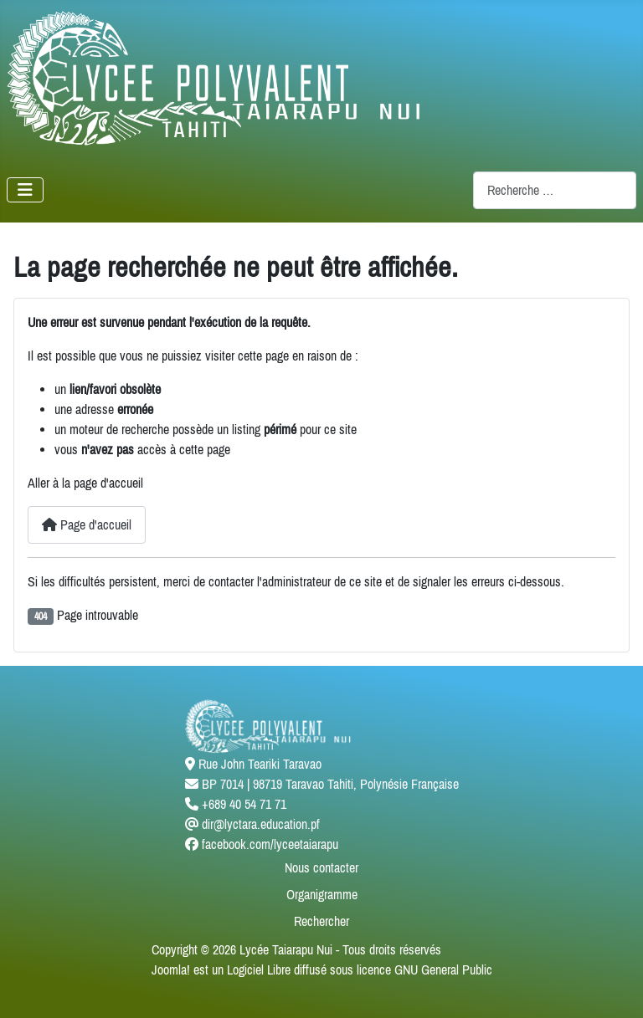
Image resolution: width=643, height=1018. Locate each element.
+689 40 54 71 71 (244, 803)
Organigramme (322, 894)
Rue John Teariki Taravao (260, 763)
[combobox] (554, 190)
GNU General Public (443, 969)
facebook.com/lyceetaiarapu (270, 844)
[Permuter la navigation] (25, 189)
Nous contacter (321, 867)
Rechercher (321, 920)
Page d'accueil (86, 524)
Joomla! (171, 969)
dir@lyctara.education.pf (261, 823)
